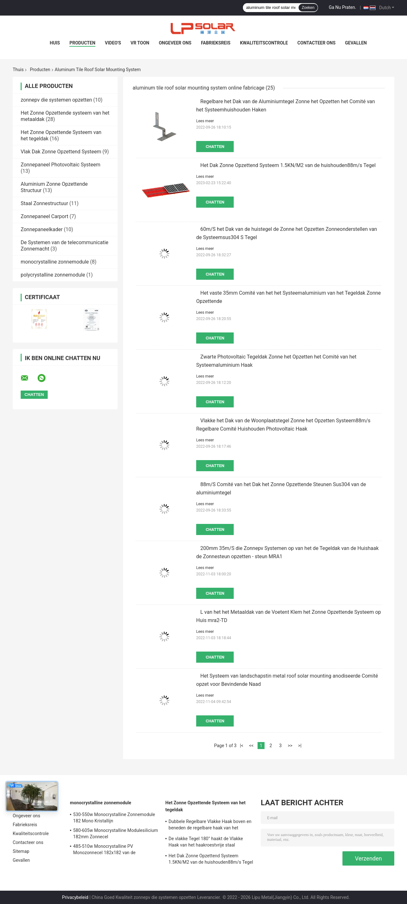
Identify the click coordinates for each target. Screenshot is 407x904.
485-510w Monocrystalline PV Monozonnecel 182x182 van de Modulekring (104, 850)
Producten (82, 42)
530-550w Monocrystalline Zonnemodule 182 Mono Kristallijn (114, 817)
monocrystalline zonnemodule (55, 262)
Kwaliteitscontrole (264, 42)
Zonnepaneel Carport (44, 216)
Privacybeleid (75, 897)
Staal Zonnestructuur (44, 203)
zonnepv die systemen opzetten (56, 100)
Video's (113, 42)
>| (299, 745)
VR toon (140, 42)
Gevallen (356, 42)
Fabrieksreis (216, 42)
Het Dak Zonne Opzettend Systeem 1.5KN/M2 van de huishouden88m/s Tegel (288, 165)
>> (290, 745)
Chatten (215, 146)
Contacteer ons (316, 42)
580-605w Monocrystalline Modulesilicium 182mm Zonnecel (115, 833)
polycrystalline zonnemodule (53, 275)
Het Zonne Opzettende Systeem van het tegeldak (205, 806)
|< (242, 745)
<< (251, 745)
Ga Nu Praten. (342, 7)
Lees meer (205, 121)
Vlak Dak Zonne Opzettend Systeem (61, 152)
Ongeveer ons (175, 42)
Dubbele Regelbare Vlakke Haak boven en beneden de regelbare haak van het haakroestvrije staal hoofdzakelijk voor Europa (210, 825)
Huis (55, 42)
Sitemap (21, 851)
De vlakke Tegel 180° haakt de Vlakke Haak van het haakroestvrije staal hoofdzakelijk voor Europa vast (206, 842)
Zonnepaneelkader (42, 229)
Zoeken (308, 7)
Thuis (18, 69)
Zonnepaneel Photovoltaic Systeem (60, 165)
